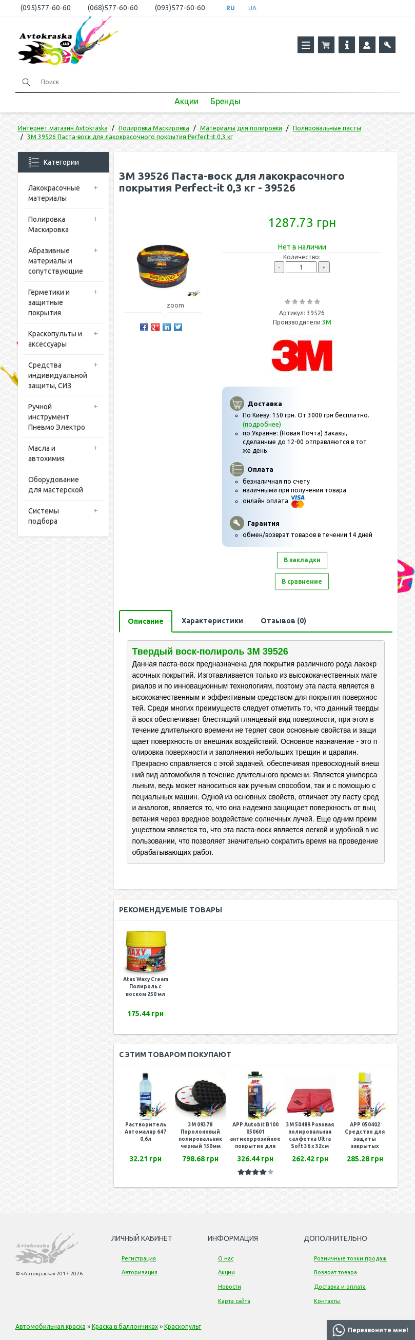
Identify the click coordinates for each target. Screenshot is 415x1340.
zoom (180, 305)
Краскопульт (183, 1326)
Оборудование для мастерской (55, 484)
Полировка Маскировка (48, 224)
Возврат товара (335, 1272)
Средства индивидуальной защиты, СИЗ (57, 375)
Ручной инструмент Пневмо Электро (56, 417)
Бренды (225, 101)
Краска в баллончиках (125, 1326)
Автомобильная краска (50, 1326)
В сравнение (302, 581)
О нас (225, 1258)
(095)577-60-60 (46, 8)
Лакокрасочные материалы (54, 193)
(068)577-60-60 (113, 8)
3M (326, 322)
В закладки (302, 560)
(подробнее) (262, 424)
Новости (229, 1287)
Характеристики (212, 621)
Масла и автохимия (46, 453)
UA (252, 8)
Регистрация (139, 1258)
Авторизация (139, 1272)
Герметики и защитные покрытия (49, 302)
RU (230, 8)
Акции (186, 101)
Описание (146, 621)
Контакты (327, 1301)
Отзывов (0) (283, 621)
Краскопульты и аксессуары (55, 339)
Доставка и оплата (340, 1287)
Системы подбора (43, 516)
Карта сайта (234, 1301)
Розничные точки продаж (350, 1258)
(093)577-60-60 (180, 8)
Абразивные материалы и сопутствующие (55, 260)
